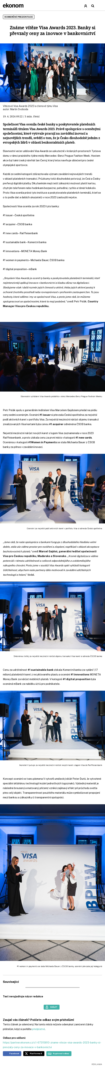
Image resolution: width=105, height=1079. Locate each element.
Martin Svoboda (19, 109)
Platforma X (36, 1053)
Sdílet (53, 1007)
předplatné (38, 1029)
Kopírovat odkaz (61, 1053)
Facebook (14, 1053)
